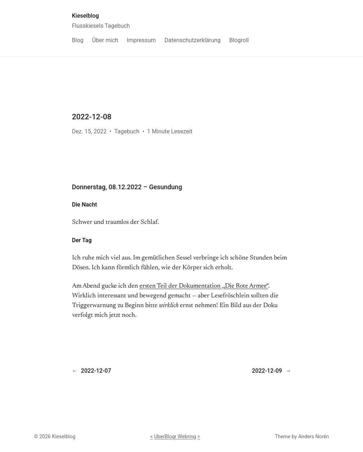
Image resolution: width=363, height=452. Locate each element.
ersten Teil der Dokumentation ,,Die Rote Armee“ (204, 286)
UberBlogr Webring (175, 436)
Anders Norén (313, 436)
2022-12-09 (267, 370)
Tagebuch (127, 131)
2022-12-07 (96, 370)
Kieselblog (85, 15)
